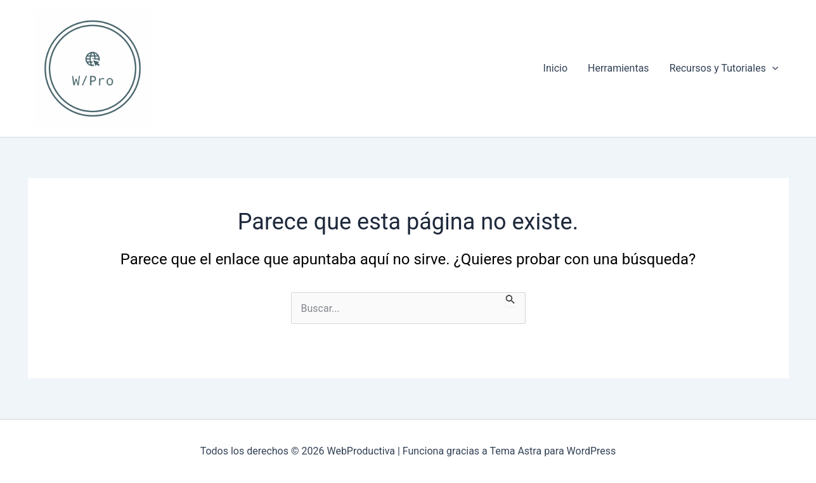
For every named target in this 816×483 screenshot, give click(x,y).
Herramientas (618, 68)
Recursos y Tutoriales (724, 68)
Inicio (555, 68)
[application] (772, 68)
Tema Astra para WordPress (552, 451)
